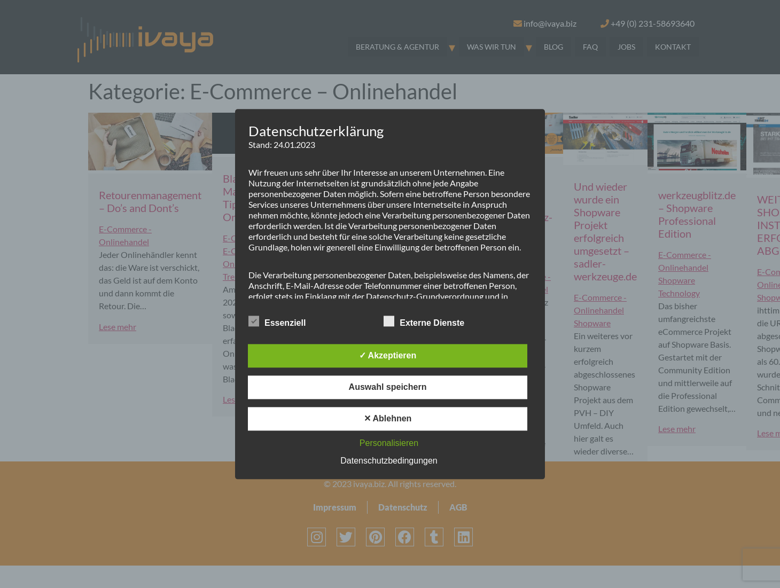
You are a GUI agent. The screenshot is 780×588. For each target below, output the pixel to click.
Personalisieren (389, 443)
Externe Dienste (424, 321)
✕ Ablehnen (388, 418)
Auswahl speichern (388, 386)
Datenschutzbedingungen (388, 460)
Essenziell (277, 321)
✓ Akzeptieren (388, 355)
